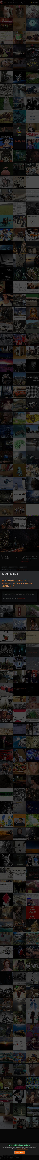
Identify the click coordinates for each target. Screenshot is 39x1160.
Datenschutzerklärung (22, 1149)
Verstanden (19, 1152)
